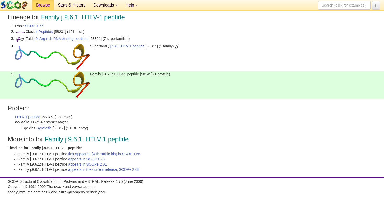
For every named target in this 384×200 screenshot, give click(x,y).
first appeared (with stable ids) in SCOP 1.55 (104, 154)
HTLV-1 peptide (27, 117)
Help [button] (132, 5)
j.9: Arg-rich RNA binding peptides (61, 39)
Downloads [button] (105, 5)
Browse (43, 5)
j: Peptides (44, 31)
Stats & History (71, 5)
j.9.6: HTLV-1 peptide (127, 46)
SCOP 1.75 (34, 26)
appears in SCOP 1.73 (86, 159)
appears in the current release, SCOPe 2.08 (103, 169)
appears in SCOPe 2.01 (87, 164)
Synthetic (44, 128)
